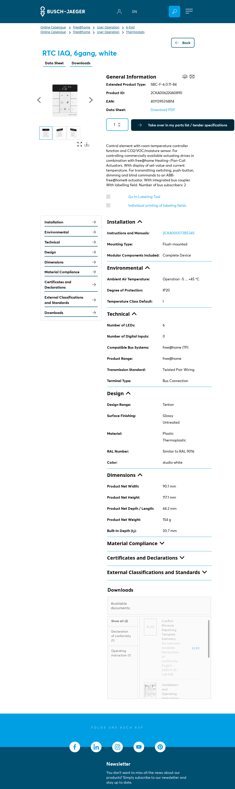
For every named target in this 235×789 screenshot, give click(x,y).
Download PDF (163, 109)
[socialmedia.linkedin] (96, 747)
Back (182, 42)
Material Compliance (71, 272)
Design (71, 252)
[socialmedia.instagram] (117, 747)
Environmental (71, 232)
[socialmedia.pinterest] (160, 747)
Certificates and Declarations (71, 284)
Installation (71, 222)
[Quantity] (117, 124)
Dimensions (71, 262)
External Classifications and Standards (71, 300)
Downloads (81, 63)
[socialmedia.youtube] (139, 747)
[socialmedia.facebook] (74, 747)
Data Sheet (54, 63)
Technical (71, 242)
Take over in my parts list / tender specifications (182, 125)
